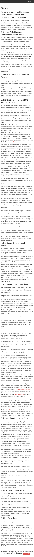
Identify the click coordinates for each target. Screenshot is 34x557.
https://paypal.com (19, 394)
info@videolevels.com (16, 142)
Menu (29, 1)
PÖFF (2, 1)
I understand (26, 553)
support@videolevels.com (23, 389)
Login (2, 4)
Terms (6, 4)
